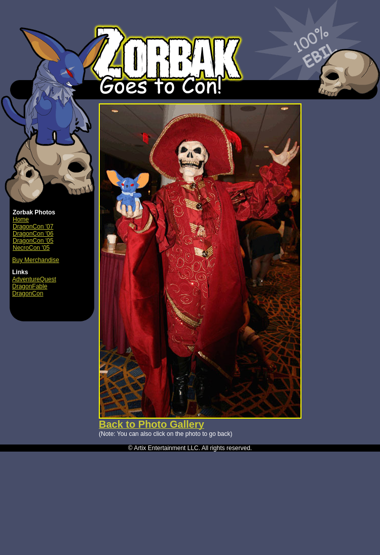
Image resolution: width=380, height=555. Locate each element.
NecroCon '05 (31, 247)
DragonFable (29, 286)
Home (21, 219)
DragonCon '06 (33, 233)
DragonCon (27, 293)
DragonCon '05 (33, 240)
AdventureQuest (34, 279)
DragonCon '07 (33, 226)
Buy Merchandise (35, 260)
